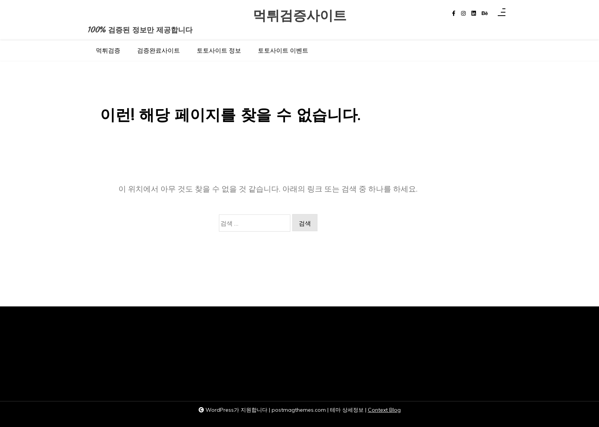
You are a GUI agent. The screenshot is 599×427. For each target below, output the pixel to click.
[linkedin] (473, 14)
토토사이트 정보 (219, 50)
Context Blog (384, 409)
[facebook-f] (453, 14)
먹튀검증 (108, 50)
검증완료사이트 (158, 50)
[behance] (485, 14)
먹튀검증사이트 (299, 16)
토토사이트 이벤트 (283, 50)
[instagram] (463, 14)
